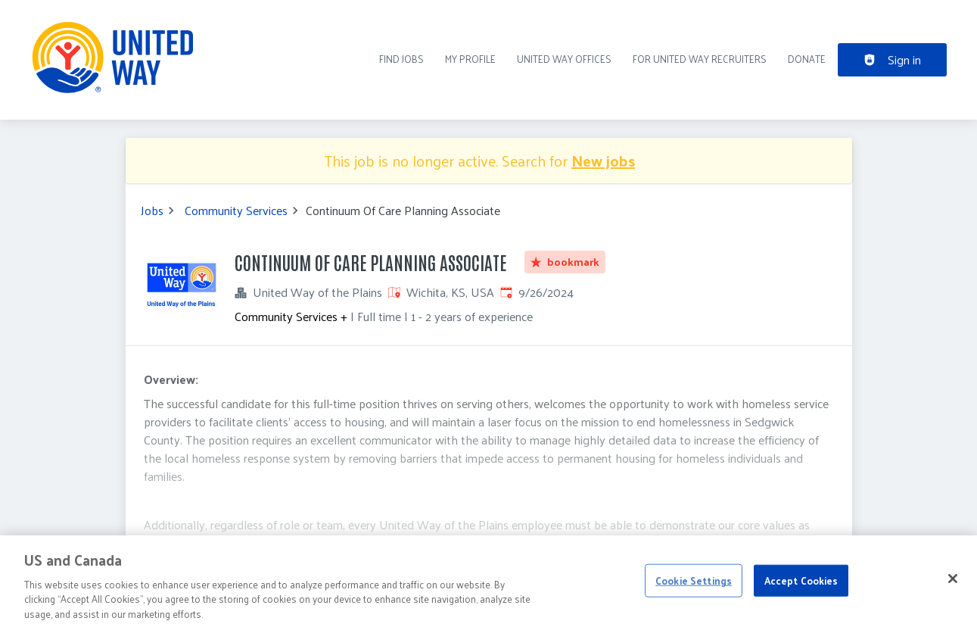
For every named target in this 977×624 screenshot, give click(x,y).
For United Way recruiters (700, 58)
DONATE (807, 58)
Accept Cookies (801, 586)
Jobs (152, 210)
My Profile (470, 58)
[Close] (952, 584)
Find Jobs (401, 58)
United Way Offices (564, 58)
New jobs (603, 160)
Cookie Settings (693, 586)
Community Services (236, 210)
